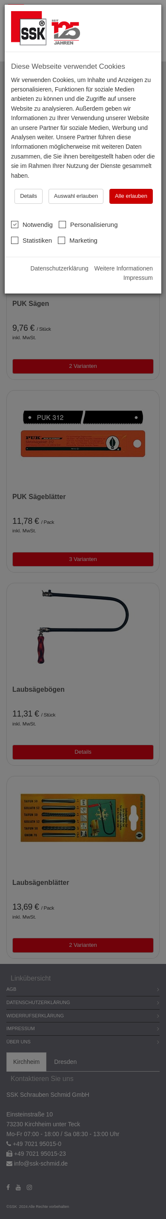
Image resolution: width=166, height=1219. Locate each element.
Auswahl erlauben (76, 196)
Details (28, 196)
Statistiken (31, 240)
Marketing (77, 240)
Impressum (138, 277)
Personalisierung (88, 224)
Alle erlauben (131, 196)
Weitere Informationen (123, 268)
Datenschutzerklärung (59, 268)
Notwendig (32, 224)
